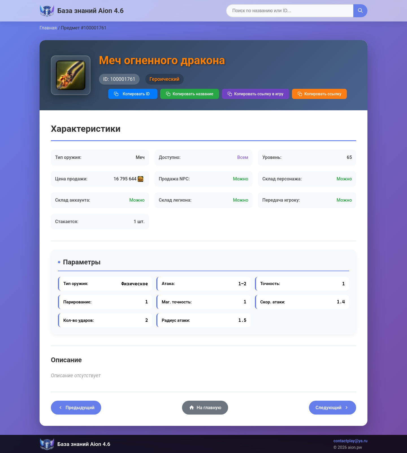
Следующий (332, 407)
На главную (205, 407)
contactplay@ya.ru (350, 441)
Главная (48, 28)
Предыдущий (76, 407)
